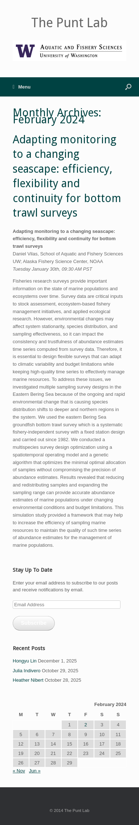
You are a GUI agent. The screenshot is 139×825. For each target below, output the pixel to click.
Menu (21, 87)
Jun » (35, 770)
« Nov (19, 770)
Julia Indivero (27, 670)
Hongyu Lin (25, 661)
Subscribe (33, 623)
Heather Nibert (28, 680)
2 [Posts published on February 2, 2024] (86, 724)
